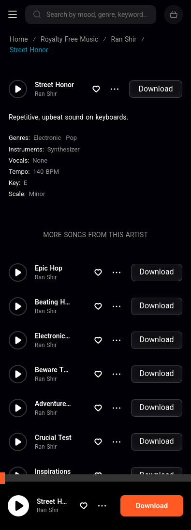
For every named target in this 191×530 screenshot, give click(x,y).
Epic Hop (48, 268)
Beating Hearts (53, 302)
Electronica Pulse (53, 336)
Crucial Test (53, 437)
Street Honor (62, 501)
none (39, 160)
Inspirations (53, 471)
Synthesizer (63, 149)
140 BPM (46, 171)
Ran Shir (53, 510)
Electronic (47, 137)
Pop (71, 137)
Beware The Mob (53, 369)
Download (155, 88)
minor (37, 193)
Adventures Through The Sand (53, 403)
